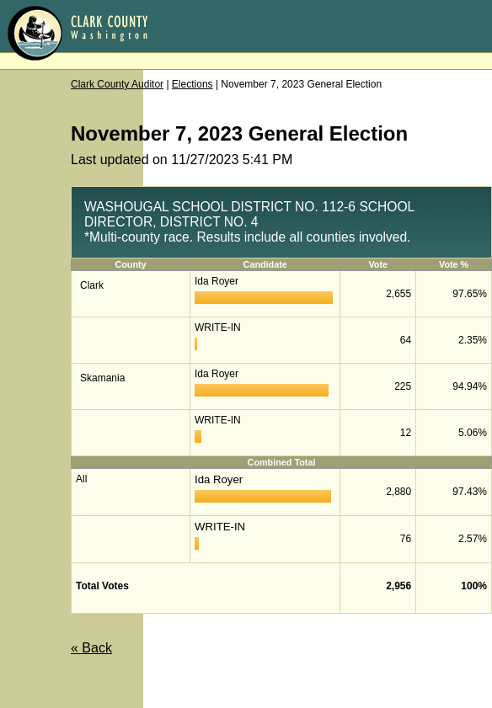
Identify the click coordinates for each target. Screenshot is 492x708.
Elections (192, 84)
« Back (91, 648)
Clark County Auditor (117, 84)
